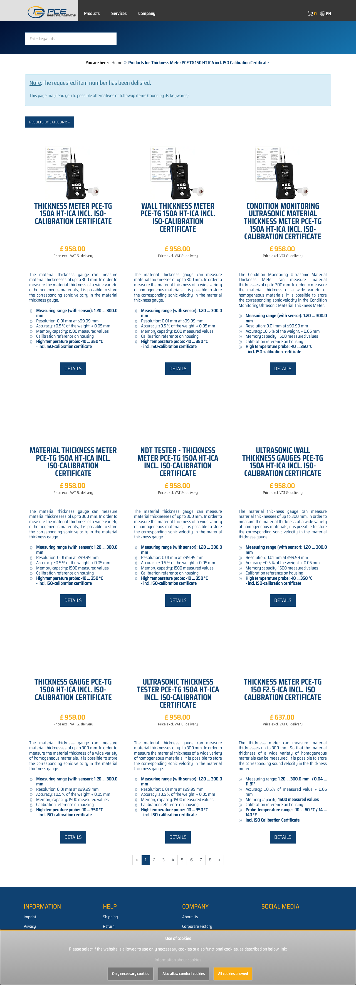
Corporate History (197, 926)
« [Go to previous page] (137, 859)
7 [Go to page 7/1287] (201, 859)
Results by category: (49, 122)
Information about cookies (178, 959)
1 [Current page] (145, 859)
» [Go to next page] (219, 859)
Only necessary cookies (130, 974)
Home (117, 62)
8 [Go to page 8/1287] (210, 859)
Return (109, 926)
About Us (190, 917)
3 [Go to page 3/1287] (163, 859)
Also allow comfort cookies (183, 974)
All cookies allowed (233, 974)
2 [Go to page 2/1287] (154, 859)
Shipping (110, 917)
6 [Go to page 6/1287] (191, 859)
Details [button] (73, 368)
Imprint (30, 917)
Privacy (30, 926)
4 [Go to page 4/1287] (173, 859)
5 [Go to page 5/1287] (182, 859)
